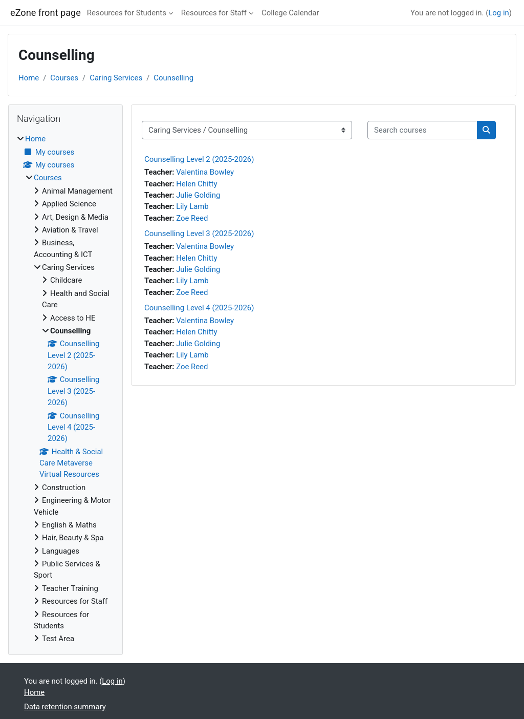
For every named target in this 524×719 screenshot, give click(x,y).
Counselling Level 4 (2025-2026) (199, 307)
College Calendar (290, 12)
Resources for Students (126, 12)
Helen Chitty (196, 183)
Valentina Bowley (205, 172)
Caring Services (116, 77)
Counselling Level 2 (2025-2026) (199, 159)
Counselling (173, 77)
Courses (64, 77)
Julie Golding (198, 195)
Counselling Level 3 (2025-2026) (199, 233)
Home (28, 77)
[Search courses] (422, 130)
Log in (498, 12)
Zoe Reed (192, 218)
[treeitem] (65, 388)
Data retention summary (65, 706)
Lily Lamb (192, 206)
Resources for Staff (214, 12)
